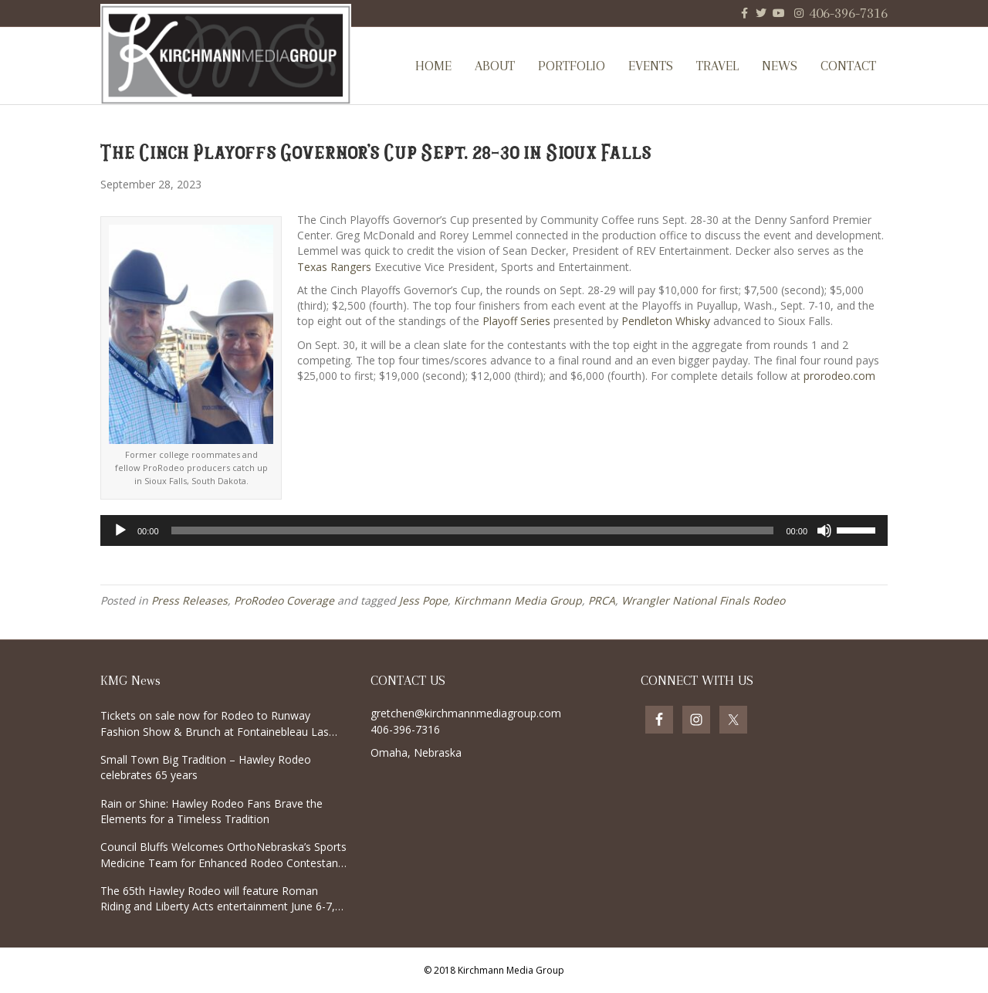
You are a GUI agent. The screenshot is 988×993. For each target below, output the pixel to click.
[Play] (120, 530)
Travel (717, 65)
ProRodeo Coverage (284, 600)
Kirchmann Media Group (518, 600)
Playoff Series (516, 320)
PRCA (601, 600)
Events (650, 65)
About (495, 65)
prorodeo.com (839, 375)
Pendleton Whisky (665, 320)
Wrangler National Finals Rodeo (703, 600)
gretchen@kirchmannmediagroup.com (465, 713)
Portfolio (571, 65)
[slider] (472, 530)
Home (433, 65)
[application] (494, 530)
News (779, 65)
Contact (848, 65)
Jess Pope (423, 600)
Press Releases (189, 600)
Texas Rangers (334, 266)
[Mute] (824, 530)
